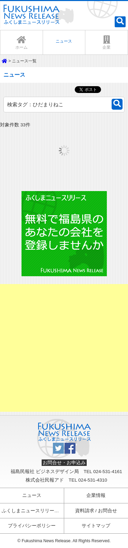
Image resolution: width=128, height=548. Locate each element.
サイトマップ (96, 525)
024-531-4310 (92, 480)
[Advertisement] (64, 348)
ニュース (31, 495)
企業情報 (95, 495)
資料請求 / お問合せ (96, 510)
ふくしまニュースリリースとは (33, 510)
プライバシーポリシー (32, 525)
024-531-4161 (107, 471)
